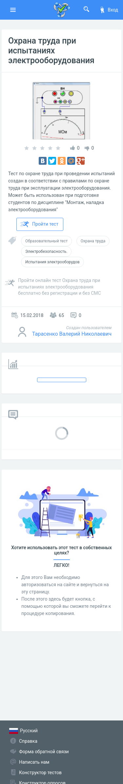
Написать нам (34, 762)
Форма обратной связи (44, 751)
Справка (28, 741)
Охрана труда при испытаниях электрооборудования (51, 50)
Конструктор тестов (40, 772)
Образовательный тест (46, 241)
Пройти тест (39, 224)
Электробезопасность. (46, 251)
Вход (108, 10)
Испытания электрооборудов (52, 262)
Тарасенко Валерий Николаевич (72, 334)
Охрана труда (93, 241)
